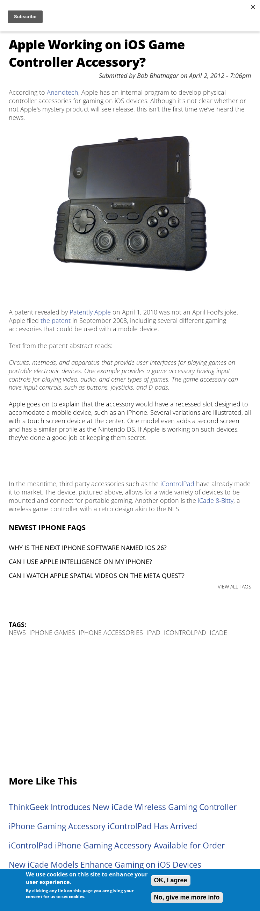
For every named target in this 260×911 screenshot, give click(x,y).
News (17, 632)
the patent (56, 320)
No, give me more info (187, 897)
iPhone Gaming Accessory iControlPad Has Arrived (103, 826)
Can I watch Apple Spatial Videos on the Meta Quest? (97, 575)
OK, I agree (170, 880)
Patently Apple (90, 312)
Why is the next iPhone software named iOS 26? (88, 547)
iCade (218, 632)
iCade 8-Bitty (215, 500)
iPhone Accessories (111, 632)
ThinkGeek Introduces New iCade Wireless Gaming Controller (123, 807)
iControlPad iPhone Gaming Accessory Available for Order (117, 845)
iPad (153, 632)
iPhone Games (52, 632)
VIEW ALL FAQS (234, 586)
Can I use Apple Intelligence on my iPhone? (80, 561)
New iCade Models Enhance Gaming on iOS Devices (105, 864)
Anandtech (62, 92)
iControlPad (177, 483)
